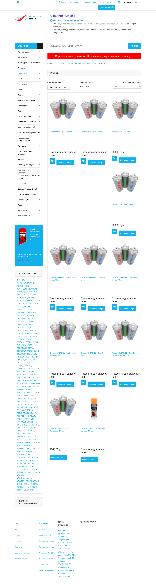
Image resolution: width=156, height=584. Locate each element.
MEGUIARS (35, 383)
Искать (135, 46)
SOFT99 (37, 443)
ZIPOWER (25, 484)
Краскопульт (23, 106)
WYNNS (36, 481)
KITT (34, 372)
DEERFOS (21, 324)
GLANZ (36, 351)
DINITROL (30, 327)
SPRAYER (21, 451)
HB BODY (20, 357)
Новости (18, 541)
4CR (22, 280)
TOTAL (19, 463)
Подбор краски (90, 2)
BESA (19, 304)
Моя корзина (44, 529)
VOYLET (37, 472)
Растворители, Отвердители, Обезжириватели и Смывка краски (29, 174)
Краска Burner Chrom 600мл (91, 131)
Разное (21, 159)
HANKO (33, 354)
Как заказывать (21, 559)
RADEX (30, 425)
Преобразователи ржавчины (25, 152)
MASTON (33, 381)
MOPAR (30, 392)
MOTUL (20, 395)
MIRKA (35, 386)
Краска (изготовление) (27, 100)
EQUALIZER (26, 336)
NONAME (28, 401)
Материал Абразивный (27, 122)
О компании (19, 535)
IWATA (19, 366)
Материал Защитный (26, 127)
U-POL (19, 469)
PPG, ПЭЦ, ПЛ (31, 416)
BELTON (37, 301)
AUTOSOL (21, 301)
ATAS (19, 295)
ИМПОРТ (33, 484)
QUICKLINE (21, 425)
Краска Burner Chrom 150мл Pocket (63, 131)
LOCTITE (31, 378)
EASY (29, 333)
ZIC (18, 484)
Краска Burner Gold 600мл (121, 131)
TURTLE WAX (30, 466)
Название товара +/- (58, 87)
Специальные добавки (27, 194)
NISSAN (20, 401)
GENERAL (29, 348)
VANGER (26, 469)
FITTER (29, 342)
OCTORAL (21, 407)
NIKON (33, 398)
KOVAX (36, 375)
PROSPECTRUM (23, 422)
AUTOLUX (33, 295)
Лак (19, 111)
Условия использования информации (54, 541)
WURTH (29, 481)
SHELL (34, 437)
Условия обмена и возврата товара (53, 559)
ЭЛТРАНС (31, 490)
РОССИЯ (33, 487)
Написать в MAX (62, 16)
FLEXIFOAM (21, 345)
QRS (33, 422)
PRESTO (20, 419)
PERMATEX (21, 413)
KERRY (36, 369)
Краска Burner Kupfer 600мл (122, 204)
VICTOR (34, 469)
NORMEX (36, 401)
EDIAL (35, 333)
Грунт (20, 79)
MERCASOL (21, 386)
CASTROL (21, 316)
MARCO (26, 381)
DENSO (29, 324)
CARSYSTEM (31, 313)
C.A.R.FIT (28, 310)
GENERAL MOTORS (24, 351)
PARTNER (29, 410)
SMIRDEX (29, 443)
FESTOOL (20, 342)
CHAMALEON (31, 316)
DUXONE (32, 330)
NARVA (19, 398)
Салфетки (22, 184)
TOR (33, 460)
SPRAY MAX (35, 449)
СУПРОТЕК (21, 490)
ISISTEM (25, 363)
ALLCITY (26, 292)
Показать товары (23, 261)
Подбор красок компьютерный (24, 139)
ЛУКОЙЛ (20, 487)
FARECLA (20, 339)
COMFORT (21, 321)
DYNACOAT (21, 333)
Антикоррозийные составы (28, 63)
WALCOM (20, 475)
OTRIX (35, 407)
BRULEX (20, 310)
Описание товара (65, 162)
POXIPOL (20, 416)
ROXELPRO (21, 434)
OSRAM (29, 407)
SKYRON (20, 443)
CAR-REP (20, 313)
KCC (30, 369)
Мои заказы (75, 2)
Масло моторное (24, 116)
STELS (28, 454)
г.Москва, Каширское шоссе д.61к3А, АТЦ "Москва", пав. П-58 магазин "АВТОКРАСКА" (66, 558)
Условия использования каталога (52, 547)
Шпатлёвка (22, 210)
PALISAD (20, 410)
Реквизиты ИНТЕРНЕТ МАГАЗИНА (53, 553)
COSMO (30, 321)
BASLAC (29, 301)
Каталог (70, 64)
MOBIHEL (20, 389)
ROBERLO (30, 431)
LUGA (38, 378)
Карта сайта (43, 565)
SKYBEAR (33, 440)
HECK (28, 357)
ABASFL (20, 286)
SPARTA (27, 446)
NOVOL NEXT (29, 404)
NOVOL (20, 404)
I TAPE (34, 360)
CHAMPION (21, 318)
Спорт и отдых (23, 200)
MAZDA (27, 383)
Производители (45, 535)
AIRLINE (34, 289)
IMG (18, 363)
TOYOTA (26, 463)
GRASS (20, 354)
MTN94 (31, 395)
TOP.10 (28, 460)
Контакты (18, 547)
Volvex (29, 472)
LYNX (19, 381)
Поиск (63, 2)
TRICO (33, 463)
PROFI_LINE (29, 419)
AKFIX (19, 292)
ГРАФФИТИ (22, 73)
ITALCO (32, 363)
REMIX (33, 428)
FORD (30, 345)
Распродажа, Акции (25, 165)
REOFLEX (21, 431)
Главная (61, 64)
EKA (18, 336)
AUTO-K (25, 295)
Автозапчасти (23, 52)
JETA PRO (27, 366)
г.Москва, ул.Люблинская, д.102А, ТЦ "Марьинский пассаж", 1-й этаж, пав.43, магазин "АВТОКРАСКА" (65, 539)
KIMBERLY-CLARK (24, 372)
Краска (20, 95)
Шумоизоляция (24, 216)
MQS (26, 395)
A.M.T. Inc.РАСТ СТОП (25, 283)
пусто (27, 487)
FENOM (28, 339)
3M (18, 280)
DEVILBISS (21, 327)
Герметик (21, 68)
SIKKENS (24, 440)
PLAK (37, 413)
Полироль (22, 146)
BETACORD (27, 304)
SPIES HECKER (23, 449)
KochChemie (21, 375)
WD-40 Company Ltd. (25, 478)
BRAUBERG (28, 307)
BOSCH (20, 307)
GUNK (26, 354)
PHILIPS (30, 413)
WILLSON (20, 481)
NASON (27, 398)
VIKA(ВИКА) (21, 472)
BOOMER (36, 304)
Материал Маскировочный (28, 133)
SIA (18, 440)
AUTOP (31, 298)
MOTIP (36, 392)
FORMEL (20, 348)
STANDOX (21, 454)
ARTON (34, 292)
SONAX (20, 446)
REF (18, 428)
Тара (20, 205)
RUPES (30, 434)
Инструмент (22, 84)
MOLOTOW (21, 392)
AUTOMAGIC (22, 298)
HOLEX (28, 360)
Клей (20, 90)
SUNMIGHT (21, 457)
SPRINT (29, 451)
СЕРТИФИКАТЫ (106, 2)
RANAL (37, 425)
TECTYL (35, 457)
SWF (29, 457)
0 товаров (136, 2)
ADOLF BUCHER (23, 289)
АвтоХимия (22, 57)
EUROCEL (36, 336)
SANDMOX (21, 437)
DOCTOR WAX (22, 330)
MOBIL (28, 389)
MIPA (29, 386)
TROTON (20, 466)
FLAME (35, 342)
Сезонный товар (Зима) (27, 189)
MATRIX (20, 383)
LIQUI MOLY (21, 378)
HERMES (35, 357)
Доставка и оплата (22, 553)
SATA (29, 437)
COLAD (30, 318)
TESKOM (20, 460)
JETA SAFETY (22, 369)
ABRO (27, 286)
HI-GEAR (20, 360)
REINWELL (26, 428)
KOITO (30, 375)
